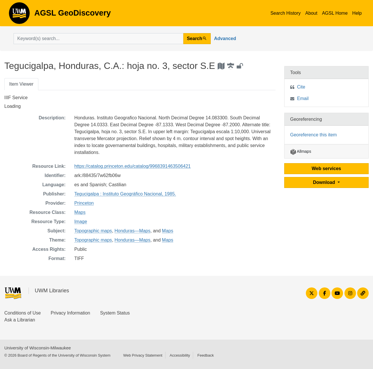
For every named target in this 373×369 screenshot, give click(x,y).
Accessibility (179, 355)
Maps (80, 212)
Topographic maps (93, 230)
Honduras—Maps (132, 230)
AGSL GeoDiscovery (19, 15)
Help (357, 13)
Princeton (84, 203)
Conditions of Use (22, 312)
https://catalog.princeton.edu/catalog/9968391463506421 (132, 166)
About (311, 13)
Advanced (225, 38)
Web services (326, 168)
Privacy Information (70, 312)
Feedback (205, 355)
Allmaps (300, 151)
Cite (301, 86)
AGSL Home (335, 13)
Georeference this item (313, 134)
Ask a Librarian (19, 319)
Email (303, 98)
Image (80, 221)
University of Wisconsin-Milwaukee (37, 347)
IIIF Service (16, 97)
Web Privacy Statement (142, 355)
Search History (285, 13)
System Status (115, 312)
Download (324, 182)
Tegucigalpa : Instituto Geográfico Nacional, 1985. (125, 193)
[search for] (98, 38)
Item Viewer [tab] (21, 84)
